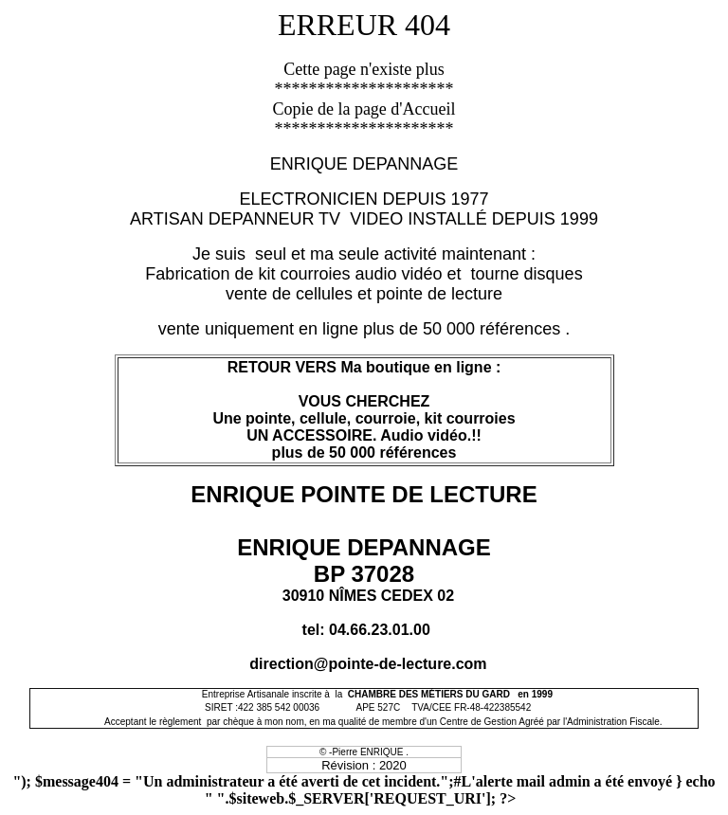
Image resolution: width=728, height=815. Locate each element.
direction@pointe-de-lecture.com (367, 664)
